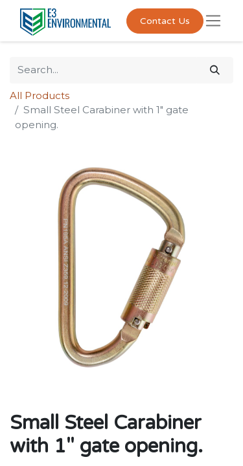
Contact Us (165, 21)
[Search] (214, 70)
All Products (39, 95)
